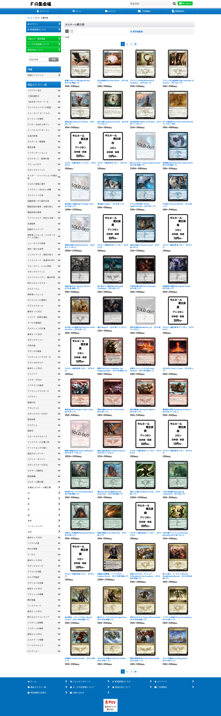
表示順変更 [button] (136, 31)
